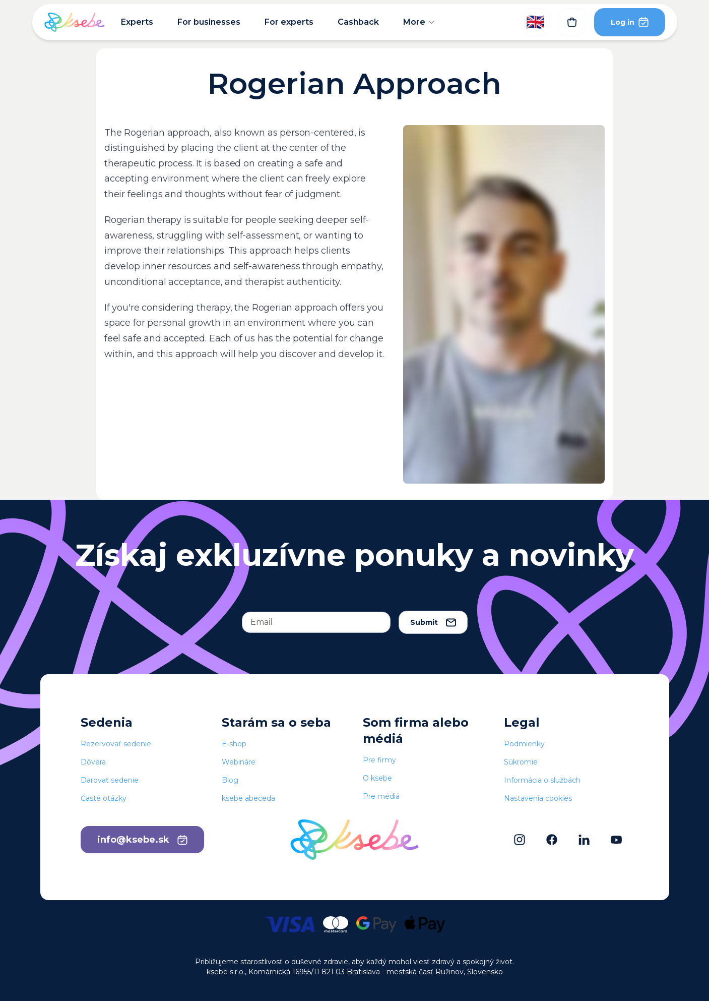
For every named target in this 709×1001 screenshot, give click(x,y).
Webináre (238, 762)
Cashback (358, 22)
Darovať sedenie (110, 780)
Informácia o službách (542, 780)
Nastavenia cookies (538, 798)
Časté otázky (103, 798)
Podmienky (524, 743)
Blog (230, 780)
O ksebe (377, 778)
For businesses (208, 22)
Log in (630, 22)
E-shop (234, 743)
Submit (433, 622)
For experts (289, 22)
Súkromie (521, 762)
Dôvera (93, 762)
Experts (137, 22)
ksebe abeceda (248, 798)
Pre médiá (381, 796)
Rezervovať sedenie (116, 743)
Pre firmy (379, 759)
